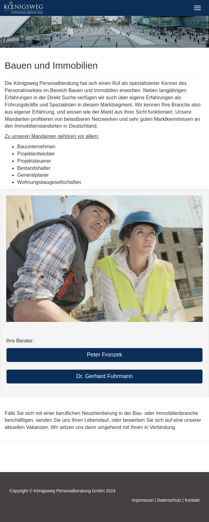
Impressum (142, 500)
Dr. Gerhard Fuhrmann (104, 376)
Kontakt (192, 500)
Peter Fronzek (104, 355)
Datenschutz (169, 500)
